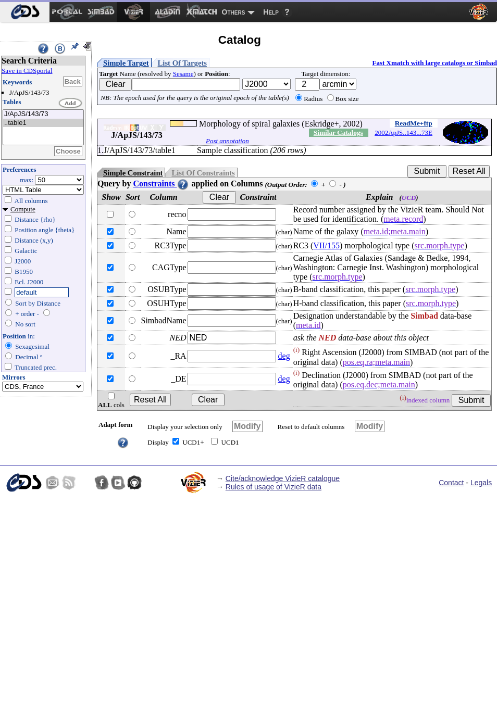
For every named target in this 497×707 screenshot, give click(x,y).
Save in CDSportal (27, 70)
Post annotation (227, 141)
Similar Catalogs (338, 132)
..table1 (43, 123)
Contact (451, 482)
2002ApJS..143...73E (403, 132)
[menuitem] (24, 12)
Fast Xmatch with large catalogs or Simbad (434, 63)
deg (284, 355)
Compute (22, 209)
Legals (481, 482)
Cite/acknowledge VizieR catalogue (283, 478)
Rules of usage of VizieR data (273, 487)
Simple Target (126, 63)
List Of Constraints (202, 173)
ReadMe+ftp (413, 123)
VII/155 (326, 245)
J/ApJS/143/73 (43, 114)
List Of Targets (182, 63)
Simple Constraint (133, 173)
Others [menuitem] (233, 12)
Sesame (183, 74)
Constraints (161, 183)
